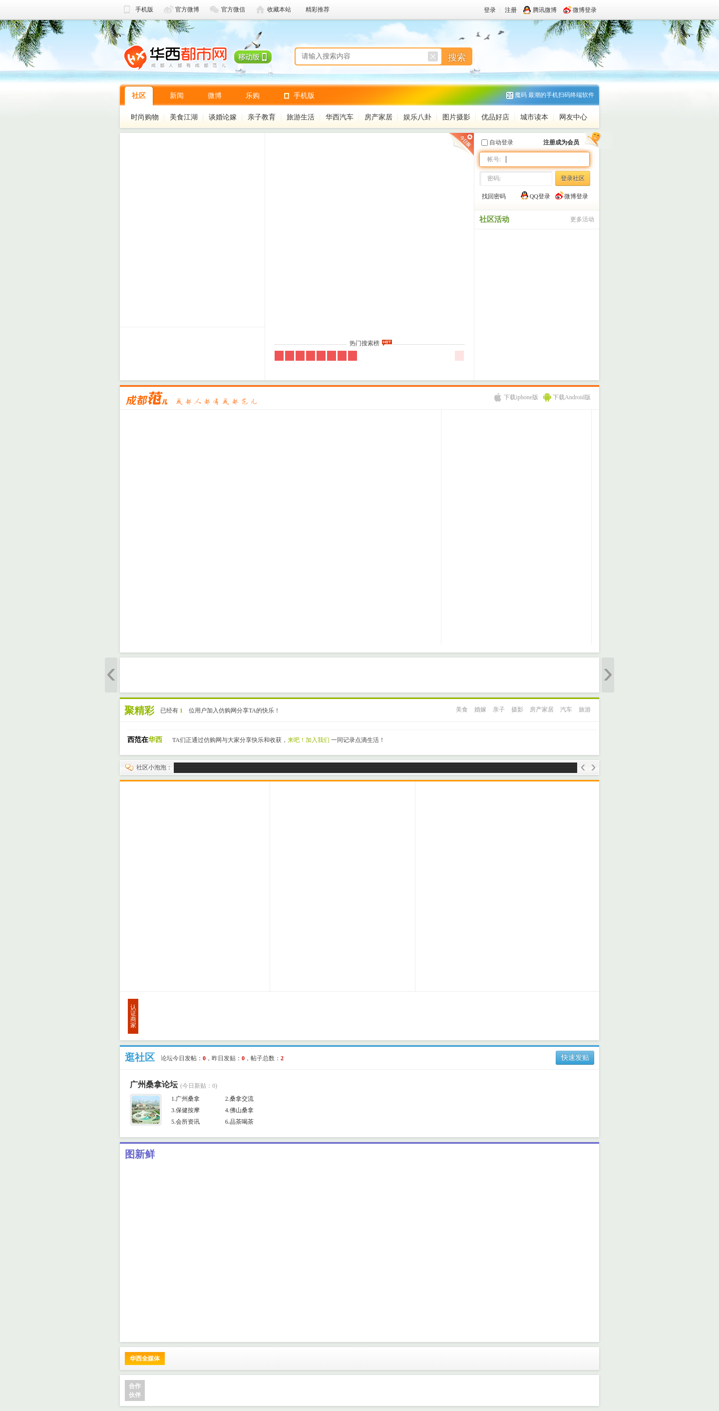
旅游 (585, 709)
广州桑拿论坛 (154, 1084)
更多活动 (582, 219)
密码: (494, 178)
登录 (490, 9)
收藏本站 (279, 9)
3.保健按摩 (185, 1110)
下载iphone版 (516, 397)
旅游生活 (301, 117)
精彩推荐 (318, 9)
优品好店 (495, 117)
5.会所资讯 (185, 1121)
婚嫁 (480, 709)
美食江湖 (184, 117)
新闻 (177, 95)
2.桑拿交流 (239, 1098)
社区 (139, 95)
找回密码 (494, 196)
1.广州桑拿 (185, 1098)
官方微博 (187, 9)
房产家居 (378, 117)
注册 (511, 9)
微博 (215, 95)
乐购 (253, 95)
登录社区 (573, 178)
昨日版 (460, 145)
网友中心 (573, 117)
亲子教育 (262, 117)
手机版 (144, 9)
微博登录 (580, 9)
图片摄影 (456, 117)
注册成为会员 (561, 142)
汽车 (566, 709)
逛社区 (140, 1057)
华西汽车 (340, 117)
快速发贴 (575, 1057)
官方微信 (233, 9)
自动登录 (497, 142)
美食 (462, 709)
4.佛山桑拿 (239, 1110)
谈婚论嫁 (223, 117)
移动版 (251, 55)
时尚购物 (145, 117)
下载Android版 (567, 397)
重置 (433, 56)
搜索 (457, 57)
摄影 (517, 709)
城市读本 (534, 117)
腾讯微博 (540, 9)
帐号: (494, 159)
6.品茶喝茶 (239, 1121)
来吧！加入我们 (309, 739)
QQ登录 (535, 195)
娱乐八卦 (417, 117)
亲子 (499, 709)
